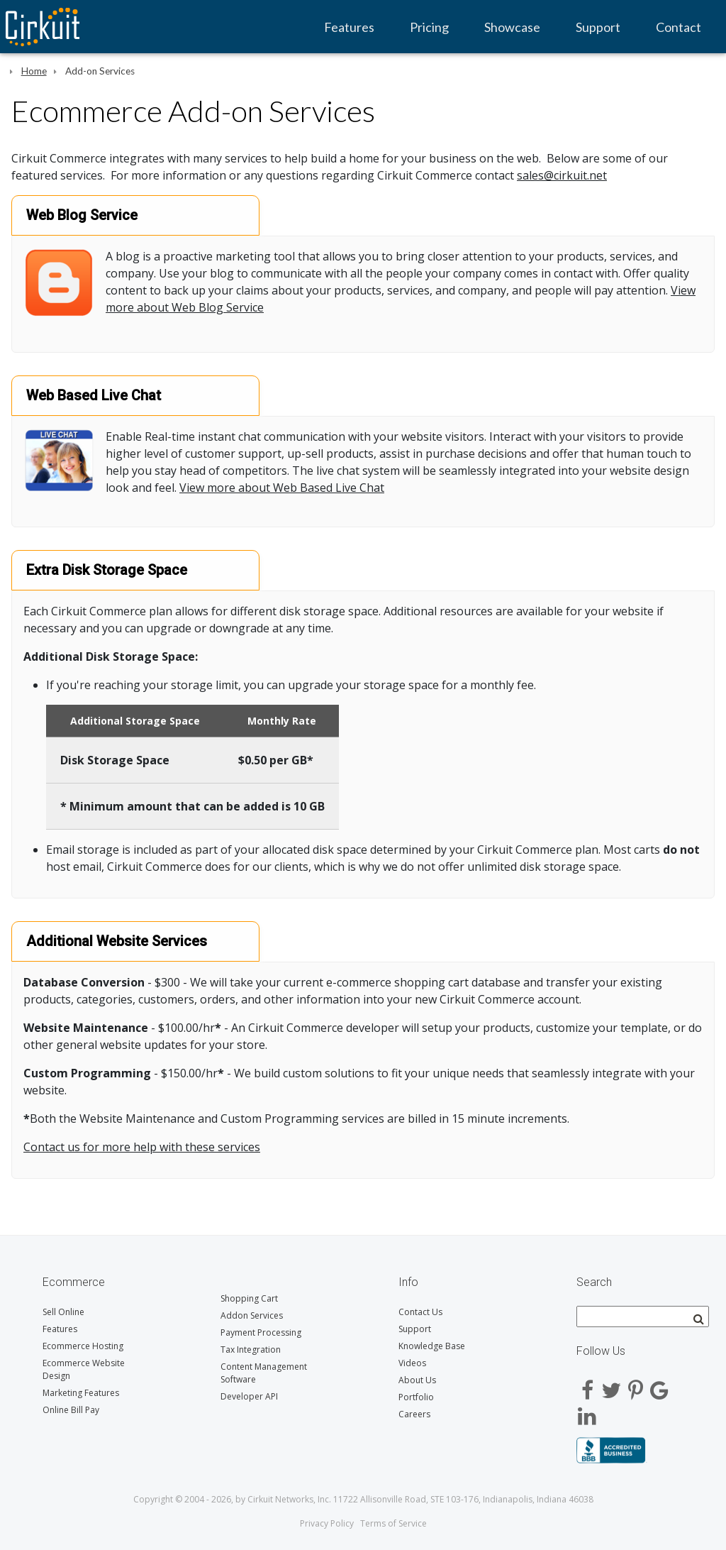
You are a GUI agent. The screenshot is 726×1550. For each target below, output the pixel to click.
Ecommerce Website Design (84, 1369)
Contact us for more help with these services (141, 1147)
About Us (417, 1380)
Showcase (512, 27)
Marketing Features (81, 1393)
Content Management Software (263, 1373)
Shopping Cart (249, 1298)
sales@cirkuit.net (562, 175)
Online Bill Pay (71, 1410)
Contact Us (420, 1312)
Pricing (429, 27)
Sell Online (63, 1312)
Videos (412, 1363)
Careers (414, 1414)
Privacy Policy (327, 1523)
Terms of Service (393, 1523)
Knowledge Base (431, 1346)
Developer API (249, 1396)
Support (598, 27)
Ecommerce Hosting (83, 1346)
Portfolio (416, 1397)
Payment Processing (260, 1332)
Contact (678, 27)
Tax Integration (250, 1349)
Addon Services (251, 1315)
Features (349, 27)
